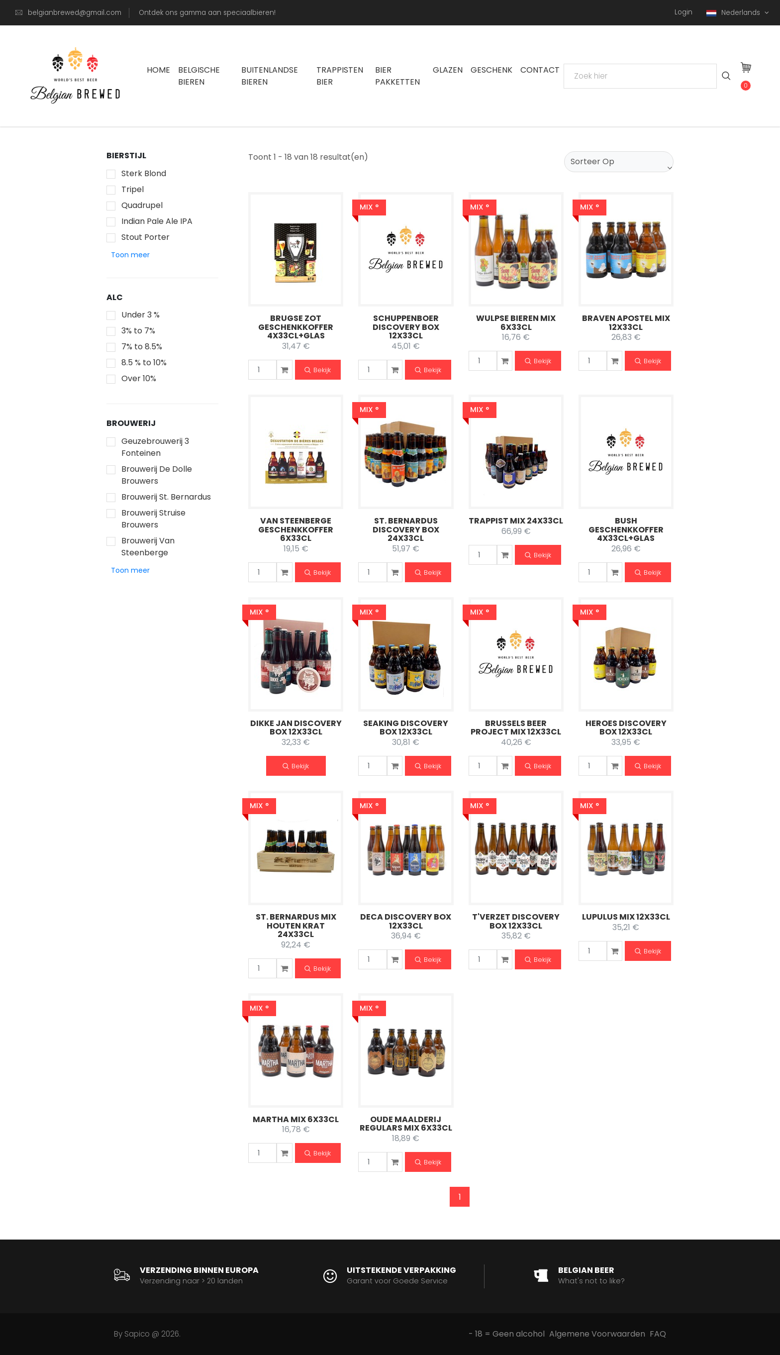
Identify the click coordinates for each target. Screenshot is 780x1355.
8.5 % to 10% (144, 362)
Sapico (137, 1334)
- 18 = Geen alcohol (507, 1334)
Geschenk (491, 70)
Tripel (132, 189)
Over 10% (138, 378)
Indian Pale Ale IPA (157, 221)
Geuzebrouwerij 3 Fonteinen (155, 447)
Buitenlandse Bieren (269, 76)
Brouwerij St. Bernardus (166, 497)
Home (158, 70)
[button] (130, 255)
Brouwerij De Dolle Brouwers (156, 475)
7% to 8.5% (141, 346)
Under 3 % (140, 314)
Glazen (448, 70)
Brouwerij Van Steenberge (148, 546)
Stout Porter (145, 237)
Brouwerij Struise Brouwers (153, 518)
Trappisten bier (339, 76)
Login (683, 12)
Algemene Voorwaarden (597, 1334)
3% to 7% (138, 330)
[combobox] (619, 161)
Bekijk (317, 370)
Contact (540, 70)
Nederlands (734, 12)
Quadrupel (142, 205)
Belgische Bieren (199, 76)
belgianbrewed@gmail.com (74, 12)
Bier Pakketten (397, 76)
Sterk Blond (143, 173)
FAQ (658, 1334)
